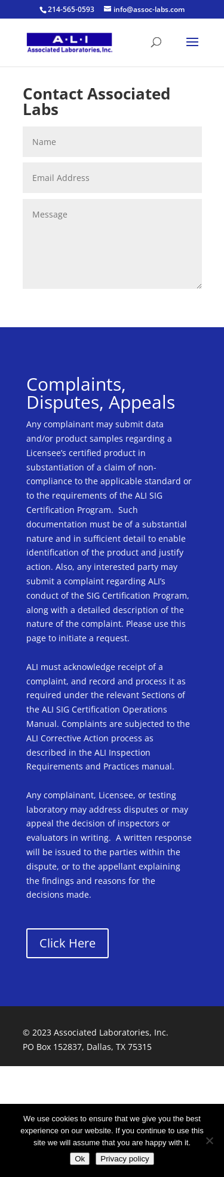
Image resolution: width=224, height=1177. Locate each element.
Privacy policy (124, 1158)
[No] (209, 1140)
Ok (80, 1158)
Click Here (67, 943)
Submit (169, 306)
